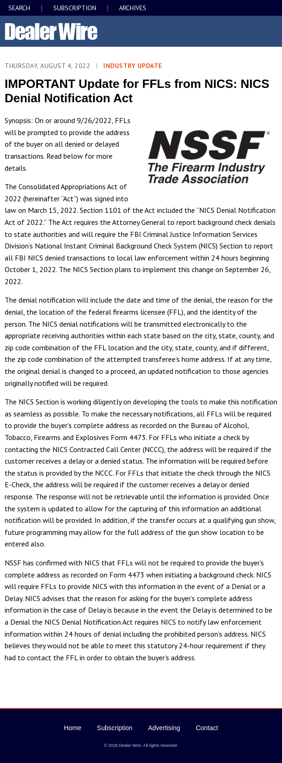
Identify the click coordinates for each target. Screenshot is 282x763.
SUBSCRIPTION (74, 8)
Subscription (114, 728)
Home (72, 728)
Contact (207, 728)
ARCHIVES (132, 8)
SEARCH (19, 8)
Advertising (164, 728)
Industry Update (133, 66)
